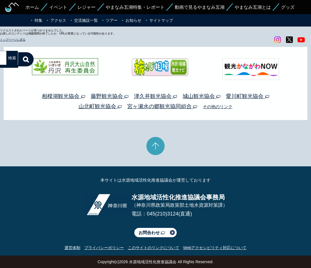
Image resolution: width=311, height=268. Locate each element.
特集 (38, 20)
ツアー (112, 20)
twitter (289, 39)
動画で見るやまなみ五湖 (199, 7)
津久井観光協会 (155, 96)
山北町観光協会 (100, 106)
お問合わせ (152, 232)
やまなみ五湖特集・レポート (135, 7)
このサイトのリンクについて (153, 247)
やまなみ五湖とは (253, 7)
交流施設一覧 (86, 20)
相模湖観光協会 (63, 96)
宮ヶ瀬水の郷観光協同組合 (162, 106)
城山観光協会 (201, 96)
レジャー (86, 7)
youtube (301, 39)
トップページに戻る (12, 39)
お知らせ (133, 20)
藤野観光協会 (109, 96)
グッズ (288, 7)
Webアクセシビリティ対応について (215, 247)
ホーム (32, 7)
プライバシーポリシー (104, 247)
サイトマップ (161, 20)
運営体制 (72, 247)
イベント (58, 7)
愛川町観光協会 (247, 96)
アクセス (58, 20)
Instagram (277, 39)
